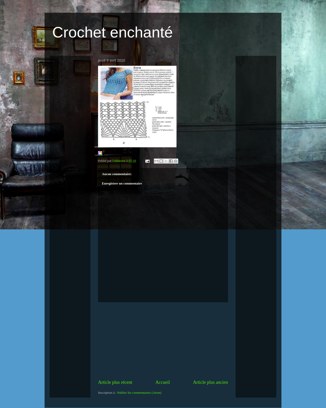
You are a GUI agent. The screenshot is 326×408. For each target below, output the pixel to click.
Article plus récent (115, 382)
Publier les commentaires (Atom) (139, 392)
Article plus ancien (210, 382)
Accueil (162, 382)
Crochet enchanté (112, 32)
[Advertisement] (163, 341)
